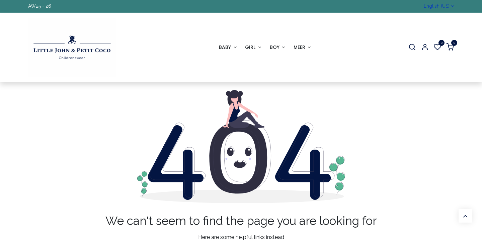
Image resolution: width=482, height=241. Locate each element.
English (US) (437, 6)
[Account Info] (424, 47)
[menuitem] (228, 47)
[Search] (412, 47)
